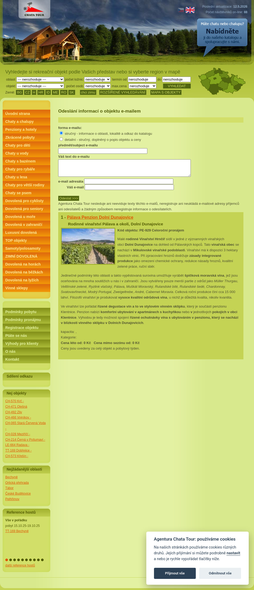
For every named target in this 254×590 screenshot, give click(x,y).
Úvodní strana (17, 114)
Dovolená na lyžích (22, 280)
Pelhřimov (12, 499)
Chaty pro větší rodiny (24, 185)
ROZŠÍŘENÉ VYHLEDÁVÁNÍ (123, 92)
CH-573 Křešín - (16, 456)
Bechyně (11, 477)
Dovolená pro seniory (24, 209)
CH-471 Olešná (16, 406)
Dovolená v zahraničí (23, 224)
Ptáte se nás (16, 335)
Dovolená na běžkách (24, 272)
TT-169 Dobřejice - (18, 450)
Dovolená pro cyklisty (24, 201)
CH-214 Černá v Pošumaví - (25, 440)
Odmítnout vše (220, 573)
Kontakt (12, 359)
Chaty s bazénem (20, 161)
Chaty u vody (17, 153)
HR (40, 92)
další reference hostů (20, 565)
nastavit (233, 553)
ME (55, 92)
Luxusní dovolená (21, 232)
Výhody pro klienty (21, 343)
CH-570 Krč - (14, 401)
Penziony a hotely (21, 129)
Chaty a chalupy (19, 121)
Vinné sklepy (16, 288)
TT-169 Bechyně (17, 531)
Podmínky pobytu (20, 312)
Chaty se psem (18, 193)
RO (63, 92)
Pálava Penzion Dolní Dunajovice (100, 220)
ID (48, 92)
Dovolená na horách (23, 264)
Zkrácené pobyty (20, 137)
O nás (10, 351)
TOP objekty (16, 240)
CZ (27, 92)
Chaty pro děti (17, 145)
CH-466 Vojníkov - (18, 417)
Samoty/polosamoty (22, 248)
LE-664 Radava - (17, 445)
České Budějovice (18, 493)
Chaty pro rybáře (20, 169)
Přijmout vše (175, 573)
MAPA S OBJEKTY (165, 92)
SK (71, 92)
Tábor (9, 488)
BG (19, 92)
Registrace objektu (21, 328)
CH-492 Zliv (13, 412)
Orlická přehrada (17, 483)
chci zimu (88, 92)
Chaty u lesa (16, 177)
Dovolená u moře (20, 217)
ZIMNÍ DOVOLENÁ (21, 256)
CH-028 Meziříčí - (17, 434)
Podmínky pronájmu (23, 320)
